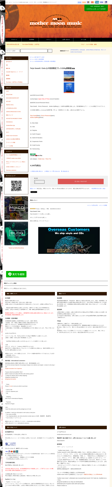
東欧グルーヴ (9, 115)
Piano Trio (48, 159)
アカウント (12, 39)
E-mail (10, 386)
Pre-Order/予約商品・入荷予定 (29, 44)
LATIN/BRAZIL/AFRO (11, 108)
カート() (82, 39)
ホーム (31, 57)
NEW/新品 (41, 59)
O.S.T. (7, 132)
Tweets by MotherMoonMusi (16, 248)
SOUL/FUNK (9, 94)
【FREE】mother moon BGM (13, 158)
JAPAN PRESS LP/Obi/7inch (93, 49)
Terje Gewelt (33, 115)
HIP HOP (8, 101)
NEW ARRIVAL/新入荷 (12, 44)
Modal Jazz (41, 159)
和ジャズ (103, 49)
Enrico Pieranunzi (46, 115)
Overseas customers (11, 170)
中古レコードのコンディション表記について (15, 162)
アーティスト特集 (10, 142)
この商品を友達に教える (36, 171)
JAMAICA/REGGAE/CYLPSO (13, 111)
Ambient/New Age (10, 125)
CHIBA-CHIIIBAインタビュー (13, 166)
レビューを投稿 (103, 205)
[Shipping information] (10, 379)
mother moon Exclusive (76, 52)
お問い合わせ (64, 39)
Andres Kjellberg (34, 117)
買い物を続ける (65, 171)
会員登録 (30, 39)
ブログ (82, 44)
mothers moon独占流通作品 (13, 139)
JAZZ (43, 57)
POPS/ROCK (9, 122)
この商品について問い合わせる (52, 171)
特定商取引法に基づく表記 (98, 188)
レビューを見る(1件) (92, 205)
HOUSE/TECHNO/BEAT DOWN (14, 118)
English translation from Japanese (13, 368)
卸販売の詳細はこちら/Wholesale (93, 474)
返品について (33, 188)
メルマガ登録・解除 (91, 44)
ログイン (47, 39)
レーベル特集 (9, 146)
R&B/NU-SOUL (10, 104)
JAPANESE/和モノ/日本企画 (77, 49)
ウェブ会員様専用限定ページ (13, 155)
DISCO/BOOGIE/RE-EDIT (12, 98)
